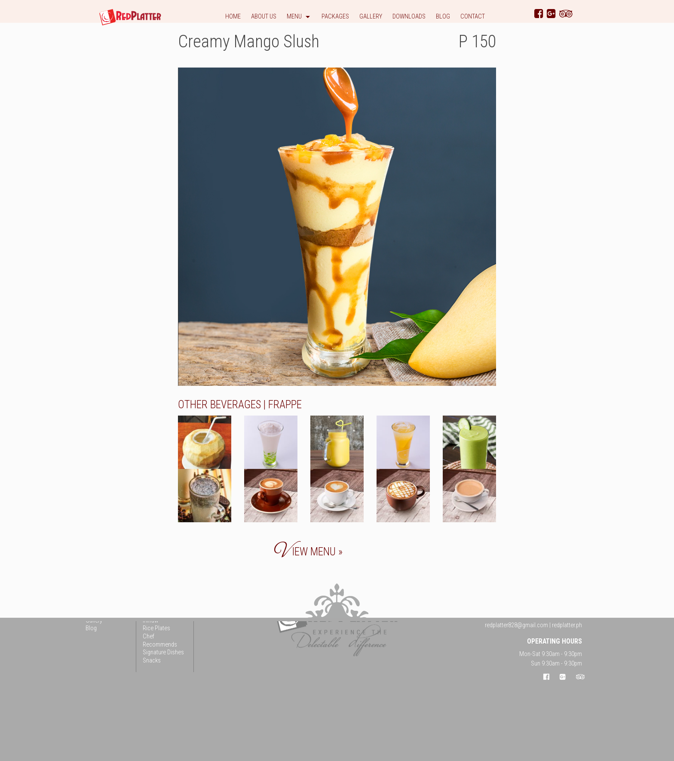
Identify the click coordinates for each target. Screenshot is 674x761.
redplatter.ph (567, 625)
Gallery (370, 17)
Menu (294, 17)
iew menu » (309, 551)
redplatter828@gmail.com (516, 625)
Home (233, 17)
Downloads (409, 17)
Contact (472, 17)
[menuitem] (233, 18)
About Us (263, 17)
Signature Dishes (163, 652)
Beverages (235, 404)
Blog (443, 17)
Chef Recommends (160, 640)
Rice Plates (156, 628)
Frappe (285, 404)
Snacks (152, 660)
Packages (335, 17)
